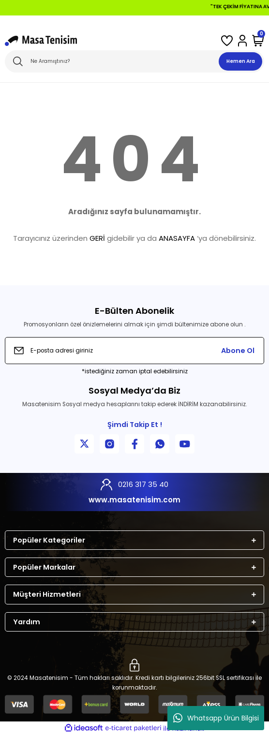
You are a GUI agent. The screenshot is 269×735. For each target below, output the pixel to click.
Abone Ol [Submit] (237, 350)
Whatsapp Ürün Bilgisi (216, 718)
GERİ (97, 238)
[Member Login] (242, 40)
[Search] (134, 61)
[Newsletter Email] (134, 350)
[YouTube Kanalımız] (184, 444)
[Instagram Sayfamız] (109, 444)
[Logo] (41, 40)
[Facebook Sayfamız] (134, 444)
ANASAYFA (177, 238)
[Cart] (258, 40)
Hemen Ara (240, 61)
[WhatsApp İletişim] (159, 444)
